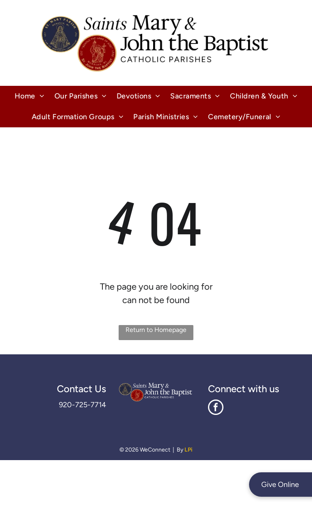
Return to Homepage (156, 330)
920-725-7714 (82, 404)
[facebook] (215, 408)
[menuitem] (30, 96)
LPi (188, 449)
